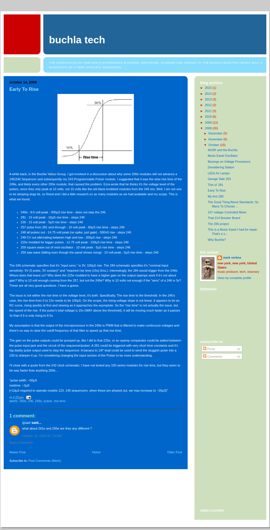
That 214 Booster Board (224, 218)
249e (38, 401)
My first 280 (216, 196)
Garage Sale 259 (219, 179)
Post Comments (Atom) (45, 460)
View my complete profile (234, 278)
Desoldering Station (221, 167)
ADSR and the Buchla (222, 150)
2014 (209, 93)
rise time (60, 401)
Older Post (174, 452)
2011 (209, 111)
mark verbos (232, 257)
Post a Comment (21, 442)
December (216, 133)
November (216, 139)
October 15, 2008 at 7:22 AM (42, 435)
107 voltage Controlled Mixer (227, 212)
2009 (209, 122)
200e (22, 401)
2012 (209, 105)
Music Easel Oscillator (223, 155)
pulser (48, 401)
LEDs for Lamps (219, 173)
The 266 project (218, 224)
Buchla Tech (77, 40)
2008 (209, 128)
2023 (209, 87)
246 (30, 401)
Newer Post (17, 452)
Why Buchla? (217, 239)
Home (96, 452)
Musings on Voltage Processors (229, 161)
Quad (26, 423)
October (214, 145)
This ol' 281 (215, 184)
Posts (209, 349)
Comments (212, 356)
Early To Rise (24, 89)
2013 (209, 99)
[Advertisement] (225, 387)
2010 (209, 116)
